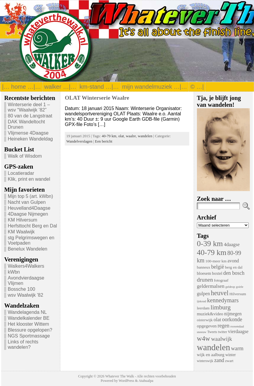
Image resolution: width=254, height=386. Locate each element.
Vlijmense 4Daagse (28, 132)
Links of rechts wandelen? (23, 344)
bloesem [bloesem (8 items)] (204, 273)
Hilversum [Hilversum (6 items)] (237, 294)
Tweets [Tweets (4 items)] (212, 332)
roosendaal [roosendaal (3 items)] (237, 326)
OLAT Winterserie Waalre (97, 98)
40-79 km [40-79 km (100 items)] (212, 252)
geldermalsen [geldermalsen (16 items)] (210, 286)
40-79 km (109, 136)
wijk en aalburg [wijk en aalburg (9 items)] (210, 354)
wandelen (145, 136)
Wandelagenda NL (27, 312)
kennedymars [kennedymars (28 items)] (223, 300)
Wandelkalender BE (28, 318)
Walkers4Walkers (26, 266)
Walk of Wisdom (25, 156)
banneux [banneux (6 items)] (203, 267)
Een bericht (103, 141)
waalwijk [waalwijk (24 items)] (221, 339)
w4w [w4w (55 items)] (203, 338)
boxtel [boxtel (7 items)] (217, 273)
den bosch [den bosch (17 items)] (234, 273)
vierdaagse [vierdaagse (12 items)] (238, 331)
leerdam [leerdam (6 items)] (203, 308)
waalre (131, 136)
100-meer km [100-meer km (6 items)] (216, 261)
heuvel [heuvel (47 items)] (220, 293)
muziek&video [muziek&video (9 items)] (210, 313)
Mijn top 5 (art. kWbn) (30, 196)
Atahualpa (145, 381)
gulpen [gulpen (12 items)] (203, 293)
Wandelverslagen (79, 141)
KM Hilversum (22, 219)
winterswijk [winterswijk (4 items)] (205, 361)
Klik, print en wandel (29, 179)
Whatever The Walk (119, 376)
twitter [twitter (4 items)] (222, 332)
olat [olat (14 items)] (217, 319)
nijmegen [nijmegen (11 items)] (233, 313)
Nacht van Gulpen (27, 202)
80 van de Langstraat (30, 115)
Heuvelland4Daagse (29, 208)
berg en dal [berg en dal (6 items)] (233, 267)
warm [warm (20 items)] (237, 348)
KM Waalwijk (21, 231)
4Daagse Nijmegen (28, 214)
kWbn (14, 271)
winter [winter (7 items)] (230, 355)
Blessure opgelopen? (30, 329)
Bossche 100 (21, 289)
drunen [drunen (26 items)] (205, 279)
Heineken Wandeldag (30, 138)
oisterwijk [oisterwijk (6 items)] (205, 320)
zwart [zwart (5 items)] (229, 361)
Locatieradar (21, 173)
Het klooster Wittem (28, 324)
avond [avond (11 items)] (233, 260)
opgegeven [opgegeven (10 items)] (207, 325)
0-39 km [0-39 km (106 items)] (210, 243)
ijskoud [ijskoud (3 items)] (201, 301)
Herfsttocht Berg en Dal (32, 225)
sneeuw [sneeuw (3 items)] (201, 332)
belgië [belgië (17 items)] (217, 267)
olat (121, 136)
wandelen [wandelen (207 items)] (213, 347)
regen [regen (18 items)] (223, 326)
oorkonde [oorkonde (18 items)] (232, 319)
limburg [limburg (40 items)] (221, 307)
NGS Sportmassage (29, 335)
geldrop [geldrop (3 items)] (230, 286)
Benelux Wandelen (27, 248)
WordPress (126, 381)
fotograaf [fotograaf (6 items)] (221, 280)
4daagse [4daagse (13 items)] (232, 244)
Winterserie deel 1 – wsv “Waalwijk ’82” (29, 107)
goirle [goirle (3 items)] (239, 286)
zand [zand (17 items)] (219, 360)
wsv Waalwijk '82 (25, 295)
